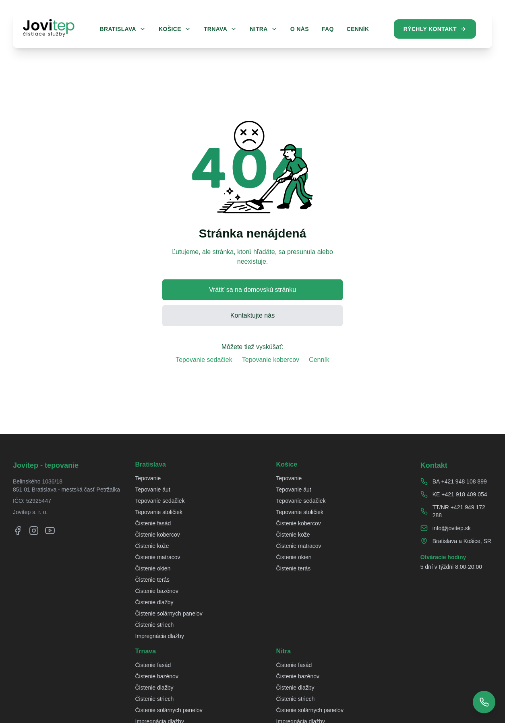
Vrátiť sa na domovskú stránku (252, 289)
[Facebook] (18, 530)
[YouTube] (50, 530)
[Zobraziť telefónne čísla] (484, 702)
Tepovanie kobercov (270, 359)
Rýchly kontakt (435, 29)
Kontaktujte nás (252, 315)
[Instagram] (34, 530)
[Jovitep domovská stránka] (49, 27)
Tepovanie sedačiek (204, 359)
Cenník (319, 359)
